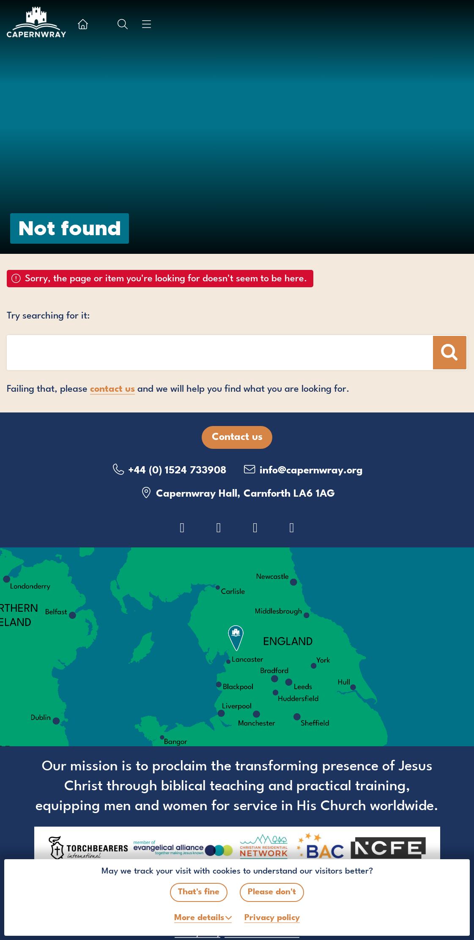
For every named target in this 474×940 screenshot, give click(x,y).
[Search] (449, 352)
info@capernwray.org (303, 470)
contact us (112, 389)
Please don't (272, 892)
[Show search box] (122, 24)
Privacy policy (272, 918)
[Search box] (184, 352)
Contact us (237, 437)
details (199, 918)
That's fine (198, 892)
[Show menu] (146, 24)
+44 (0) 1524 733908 (169, 470)
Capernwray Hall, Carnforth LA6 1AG (237, 493)
